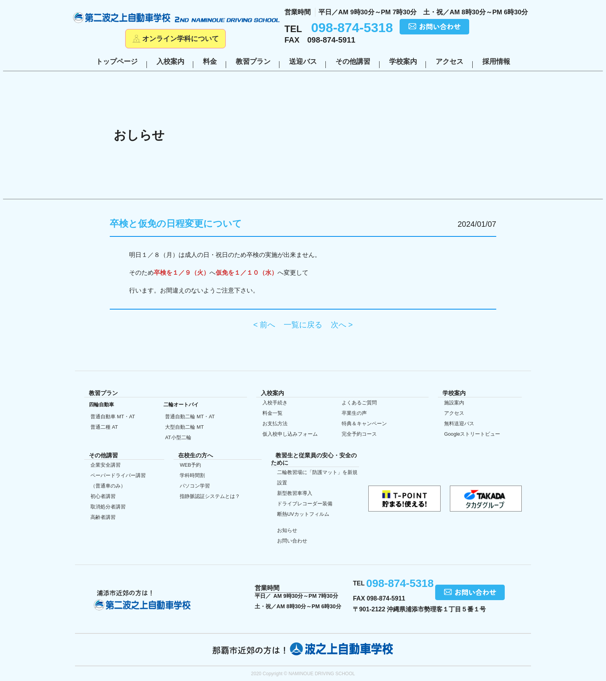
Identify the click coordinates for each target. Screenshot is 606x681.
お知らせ (287, 530)
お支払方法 (275, 423)
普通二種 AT (104, 427)
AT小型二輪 (178, 437)
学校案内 (403, 61)
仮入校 (17, 407)
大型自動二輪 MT (184, 427)
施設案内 (454, 403)
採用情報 (496, 61)
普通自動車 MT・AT (112, 416)
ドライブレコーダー (304, 503)
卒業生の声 (354, 413)
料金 (210, 61)
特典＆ (364, 423)
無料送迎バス (459, 423)
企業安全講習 (105, 465)
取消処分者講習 (108, 507)
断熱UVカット (303, 514)
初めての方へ (17, 273)
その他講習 (352, 61)
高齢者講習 (103, 517)
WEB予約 (190, 465)
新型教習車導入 (294, 493)
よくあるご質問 (359, 403)
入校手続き (275, 403)
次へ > (342, 324)
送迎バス (303, 61)
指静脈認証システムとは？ (210, 496)
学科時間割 (192, 475)
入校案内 (170, 61)
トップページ (117, 61)
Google (472, 434)
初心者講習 (103, 496)
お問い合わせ (292, 541)
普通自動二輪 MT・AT (189, 416)
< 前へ (264, 324)
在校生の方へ (17, 339)
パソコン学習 (195, 486)
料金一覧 (272, 413)
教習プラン (253, 61)
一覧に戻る (303, 324)
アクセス (449, 61)
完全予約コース (359, 434)
